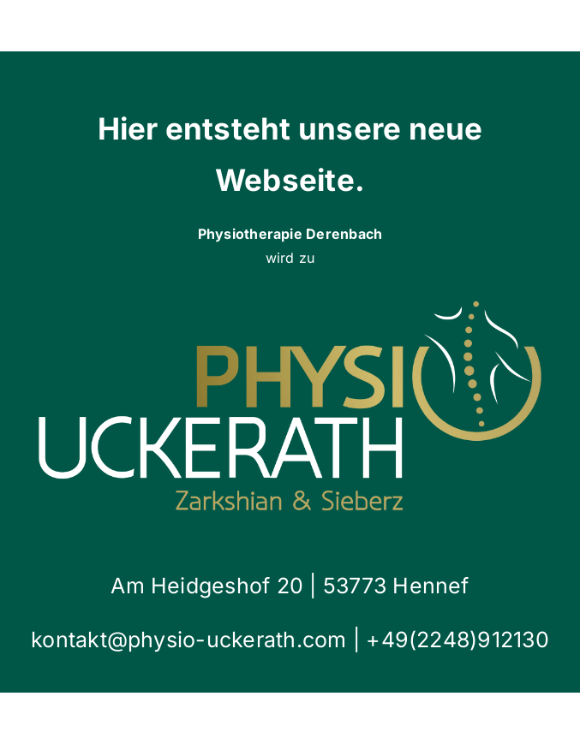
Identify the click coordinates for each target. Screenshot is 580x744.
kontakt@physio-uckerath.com (192, 639)
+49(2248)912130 (457, 639)
